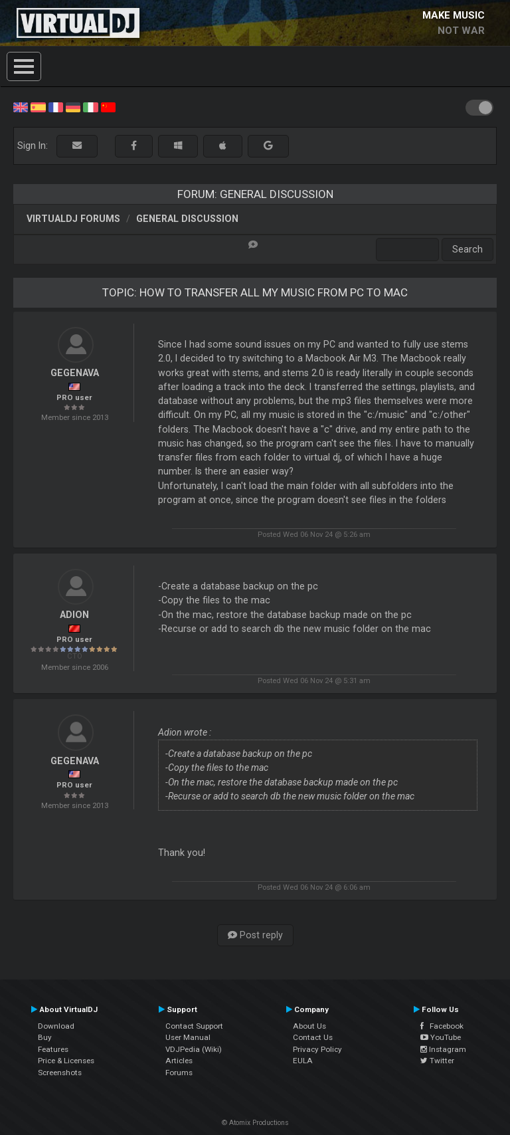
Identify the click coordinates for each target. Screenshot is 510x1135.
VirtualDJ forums (73, 218)
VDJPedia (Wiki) (193, 1049)
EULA (303, 1060)
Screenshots (60, 1072)
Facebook (442, 1026)
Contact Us (313, 1037)
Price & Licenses (66, 1060)
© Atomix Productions (255, 1122)
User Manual (188, 1037)
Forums (179, 1072)
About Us (309, 1026)
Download (56, 1026)
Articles (179, 1060)
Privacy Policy (317, 1049)
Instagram (443, 1049)
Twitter (437, 1060)
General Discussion (187, 218)
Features (53, 1049)
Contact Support (194, 1026)
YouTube (440, 1037)
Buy (45, 1037)
